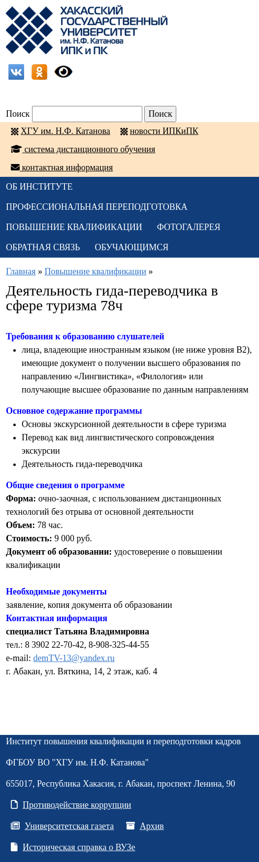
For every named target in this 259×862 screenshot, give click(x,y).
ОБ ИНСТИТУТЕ (39, 187)
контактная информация (62, 167)
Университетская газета (62, 826)
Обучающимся (131, 247)
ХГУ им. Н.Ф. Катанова (65, 131)
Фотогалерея (189, 227)
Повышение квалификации (74, 227)
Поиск (18, 114)
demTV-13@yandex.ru (73, 658)
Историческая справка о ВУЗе (73, 847)
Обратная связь (43, 247)
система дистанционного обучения (83, 149)
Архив (145, 826)
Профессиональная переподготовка (97, 207)
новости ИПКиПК (164, 131)
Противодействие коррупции (71, 805)
